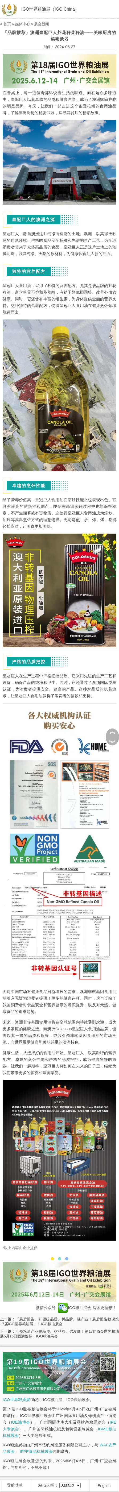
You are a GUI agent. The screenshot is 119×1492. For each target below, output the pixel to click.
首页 (7, 24)
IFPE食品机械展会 (36, 1451)
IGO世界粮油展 (16, 1399)
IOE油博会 (20, 1422)
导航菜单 (15, 1485)
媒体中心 (22, 24)
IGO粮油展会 (74, 1307)
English (103, 1485)
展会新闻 (41, 24)
